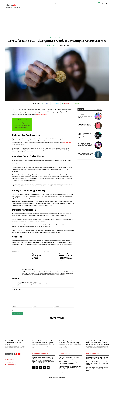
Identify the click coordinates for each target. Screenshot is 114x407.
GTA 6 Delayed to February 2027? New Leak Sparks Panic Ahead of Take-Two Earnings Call (85, 145)
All (94, 109)
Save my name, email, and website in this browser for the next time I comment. (31, 338)
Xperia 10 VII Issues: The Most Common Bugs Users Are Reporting (15, 370)
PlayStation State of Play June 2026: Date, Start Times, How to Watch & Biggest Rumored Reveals (85, 135)
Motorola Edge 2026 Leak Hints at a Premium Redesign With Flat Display (85, 155)
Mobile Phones (9, 367)
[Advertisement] (57, 23)
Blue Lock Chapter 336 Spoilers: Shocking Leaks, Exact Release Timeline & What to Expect (97, 391)
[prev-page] (60, 401)
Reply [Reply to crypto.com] (18, 313)
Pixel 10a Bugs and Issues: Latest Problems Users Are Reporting (84, 126)
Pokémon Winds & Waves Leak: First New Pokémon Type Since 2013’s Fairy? (97, 386)
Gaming (88, 367)
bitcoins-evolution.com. (42, 114)
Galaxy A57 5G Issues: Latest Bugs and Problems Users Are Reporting (85, 116)
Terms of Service (11, 392)
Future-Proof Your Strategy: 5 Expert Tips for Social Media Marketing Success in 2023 (100, 262)
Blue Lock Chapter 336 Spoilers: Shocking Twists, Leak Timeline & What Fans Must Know (97, 397)
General (61, 38)
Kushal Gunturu (51, 45)
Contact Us (10, 390)
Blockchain (53, 38)
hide (25, 119)
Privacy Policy (10, 387)
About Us (9, 385)
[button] (102, 3)
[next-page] (62, 401)
